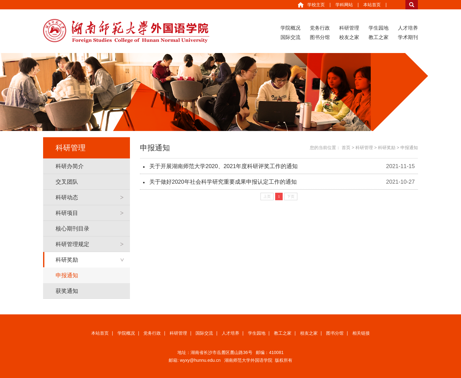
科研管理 (349, 28)
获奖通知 (67, 291)
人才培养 (408, 28)
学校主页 (316, 4)
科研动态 (67, 197)
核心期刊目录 (72, 228)
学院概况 (290, 28)
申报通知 (67, 275)
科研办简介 (70, 166)
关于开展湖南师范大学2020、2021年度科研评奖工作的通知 (223, 166)
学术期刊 (408, 37)
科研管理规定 (72, 244)
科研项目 (67, 213)
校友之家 (349, 37)
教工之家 (379, 37)
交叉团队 (67, 182)
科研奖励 (67, 260)
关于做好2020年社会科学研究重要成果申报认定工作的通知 (223, 182)
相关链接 (361, 333)
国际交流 (290, 37)
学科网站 (344, 4)
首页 (346, 147)
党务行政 (320, 28)
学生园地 (379, 28)
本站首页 (372, 4)
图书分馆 (320, 37)
